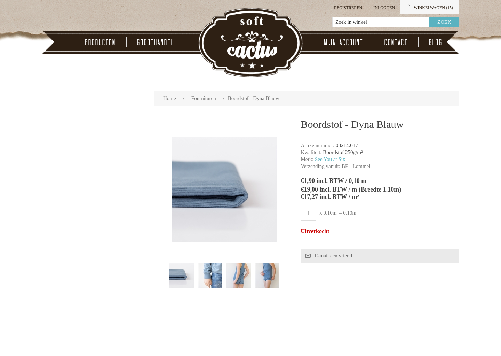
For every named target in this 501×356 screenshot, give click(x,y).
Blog (436, 42)
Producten (100, 42)
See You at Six (330, 159)
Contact (396, 42)
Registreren (348, 7)
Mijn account (343, 42)
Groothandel (155, 42)
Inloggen (384, 7)
